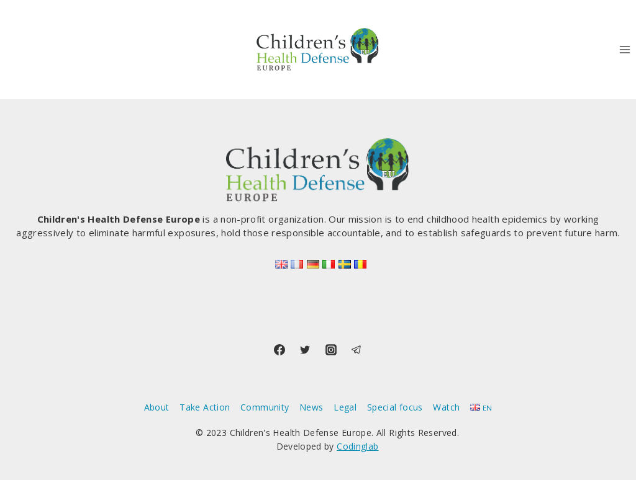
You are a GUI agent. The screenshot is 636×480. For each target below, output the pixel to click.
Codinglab (357, 446)
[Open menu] (624, 49)
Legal (345, 407)
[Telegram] (356, 350)
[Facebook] (279, 350)
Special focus (395, 407)
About (157, 407)
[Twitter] (305, 350)
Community (264, 407)
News (311, 407)
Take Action (204, 407)
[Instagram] (331, 350)
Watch (446, 407)
